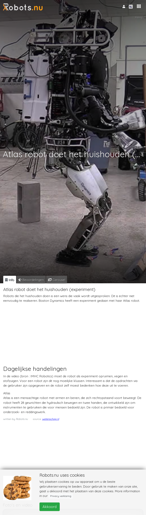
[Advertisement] (72, 331)
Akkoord (50, 506)
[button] (139, 6)
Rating (139, 17)
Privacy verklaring (60, 496)
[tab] (9, 280)
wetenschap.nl (50, 419)
